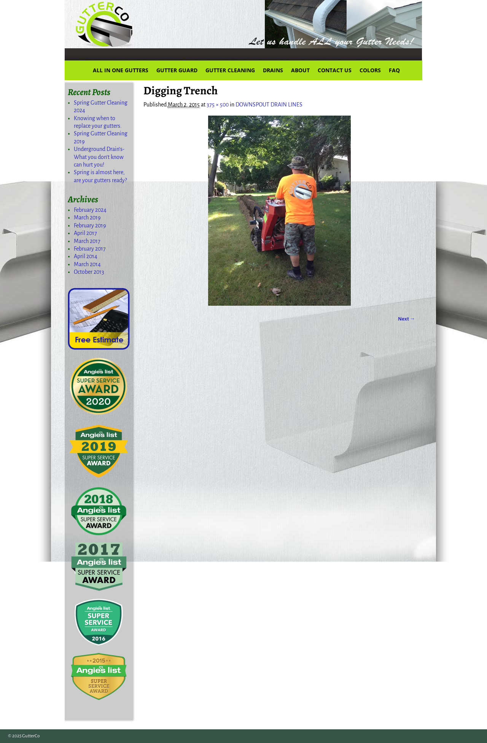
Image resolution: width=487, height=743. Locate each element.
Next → (406, 319)
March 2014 (87, 264)
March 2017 (87, 241)
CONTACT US (335, 70)
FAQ (394, 70)
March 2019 (87, 217)
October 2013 (89, 272)
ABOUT (300, 70)
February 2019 (90, 225)
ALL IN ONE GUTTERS (120, 70)
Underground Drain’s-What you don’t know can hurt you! (99, 157)
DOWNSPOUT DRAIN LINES (269, 105)
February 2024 (90, 210)
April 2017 (85, 233)
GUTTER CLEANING (230, 70)
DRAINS (273, 70)
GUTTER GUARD (176, 70)
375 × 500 (218, 105)
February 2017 (90, 249)
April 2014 (85, 256)
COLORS (370, 70)
